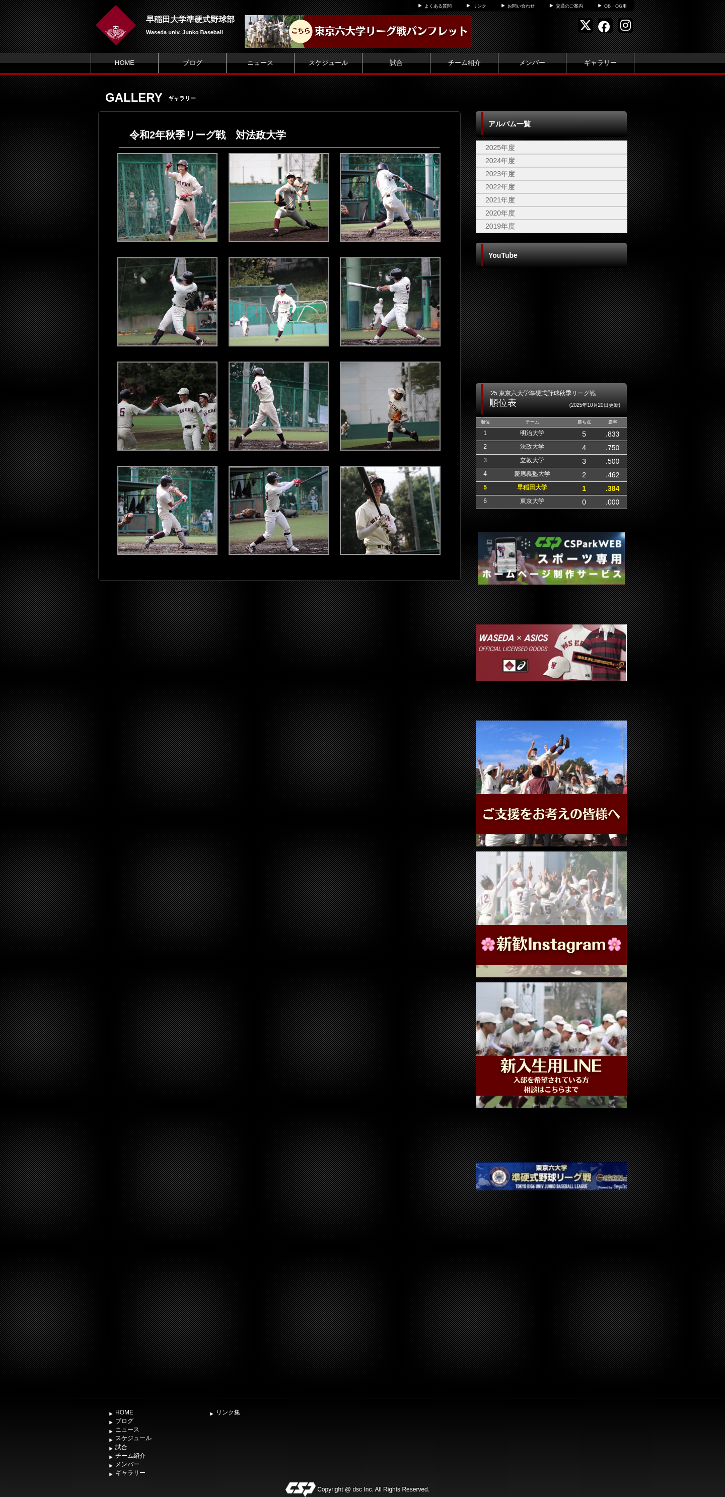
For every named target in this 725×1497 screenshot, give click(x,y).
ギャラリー (600, 62)
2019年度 (500, 226)
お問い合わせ (521, 6)
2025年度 (500, 148)
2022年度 (500, 187)
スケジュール (328, 62)
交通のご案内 (569, 6)
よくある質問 (438, 6)
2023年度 (500, 174)
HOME (124, 62)
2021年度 (500, 200)
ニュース (260, 62)
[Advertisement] (551, 1317)
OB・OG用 (615, 6)
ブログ (192, 62)
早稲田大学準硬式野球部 (190, 19)
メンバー (532, 62)
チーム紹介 (464, 62)
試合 (396, 62)
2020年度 (500, 213)
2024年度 (500, 161)
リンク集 (228, 1412)
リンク (479, 6)
